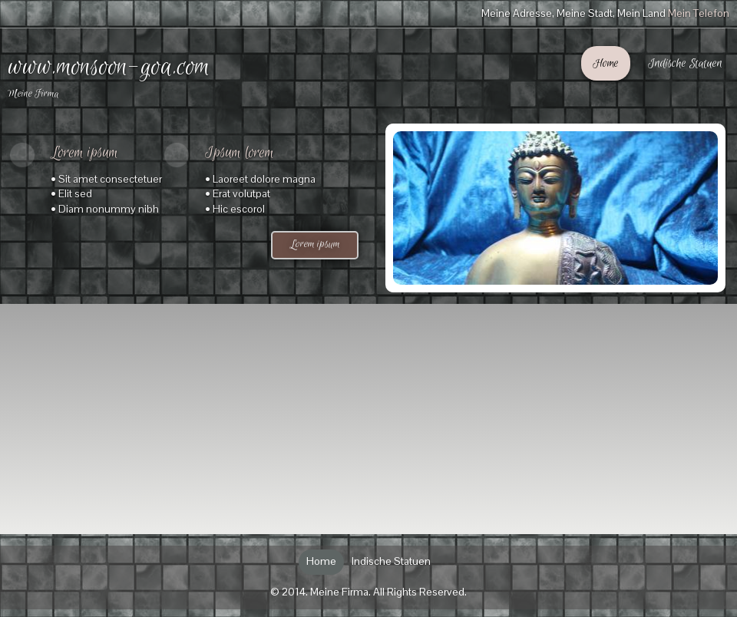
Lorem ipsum (315, 244)
